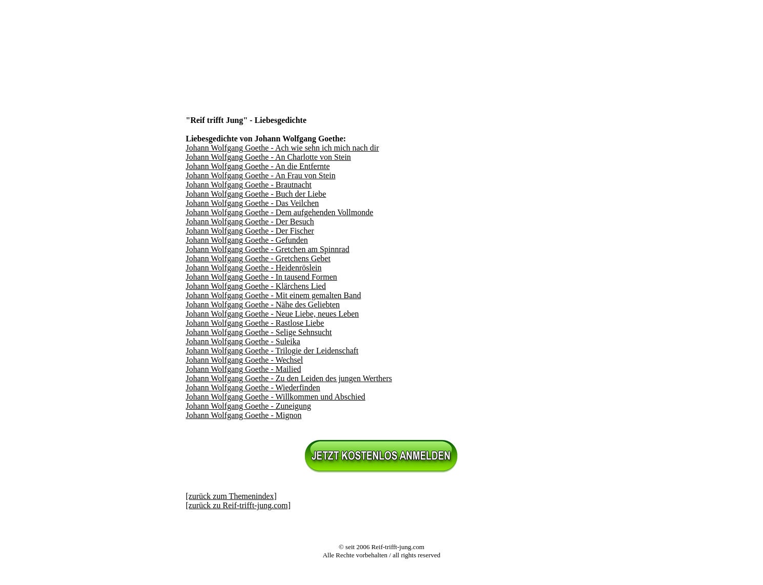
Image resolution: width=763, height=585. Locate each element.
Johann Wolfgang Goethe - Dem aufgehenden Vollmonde (280, 212)
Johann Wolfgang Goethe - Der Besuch (250, 221)
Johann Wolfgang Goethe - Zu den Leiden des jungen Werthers (289, 378)
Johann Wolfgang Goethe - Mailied (243, 369)
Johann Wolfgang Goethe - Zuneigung (249, 406)
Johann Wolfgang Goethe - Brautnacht (249, 184)
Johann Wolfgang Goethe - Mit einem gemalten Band (273, 295)
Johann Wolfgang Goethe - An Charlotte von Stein (268, 157)
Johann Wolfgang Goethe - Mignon (244, 415)
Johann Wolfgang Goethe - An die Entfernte (258, 166)
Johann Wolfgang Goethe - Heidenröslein (254, 267)
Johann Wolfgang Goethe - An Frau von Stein (261, 175)
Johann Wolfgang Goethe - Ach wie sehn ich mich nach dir (282, 147)
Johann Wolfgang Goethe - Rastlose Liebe (255, 323)
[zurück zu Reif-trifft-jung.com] (238, 505)
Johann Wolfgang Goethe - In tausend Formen (261, 277)
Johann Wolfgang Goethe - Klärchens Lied (256, 286)
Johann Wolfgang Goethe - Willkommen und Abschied (275, 396)
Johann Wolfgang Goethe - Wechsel (244, 360)
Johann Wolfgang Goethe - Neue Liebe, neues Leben (272, 313)
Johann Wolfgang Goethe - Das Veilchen (252, 203)
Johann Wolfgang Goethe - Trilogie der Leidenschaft (272, 350)
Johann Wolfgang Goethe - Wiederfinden (253, 387)
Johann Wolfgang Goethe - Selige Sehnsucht (259, 332)
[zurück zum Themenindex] (231, 496)
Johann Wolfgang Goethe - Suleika (243, 341)
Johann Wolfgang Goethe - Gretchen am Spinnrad (267, 249)
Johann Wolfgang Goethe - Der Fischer (250, 230)
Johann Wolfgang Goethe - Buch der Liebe (256, 194)
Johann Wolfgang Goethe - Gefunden (247, 240)
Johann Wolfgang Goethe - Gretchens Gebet (258, 258)
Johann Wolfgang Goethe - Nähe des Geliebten (263, 304)
